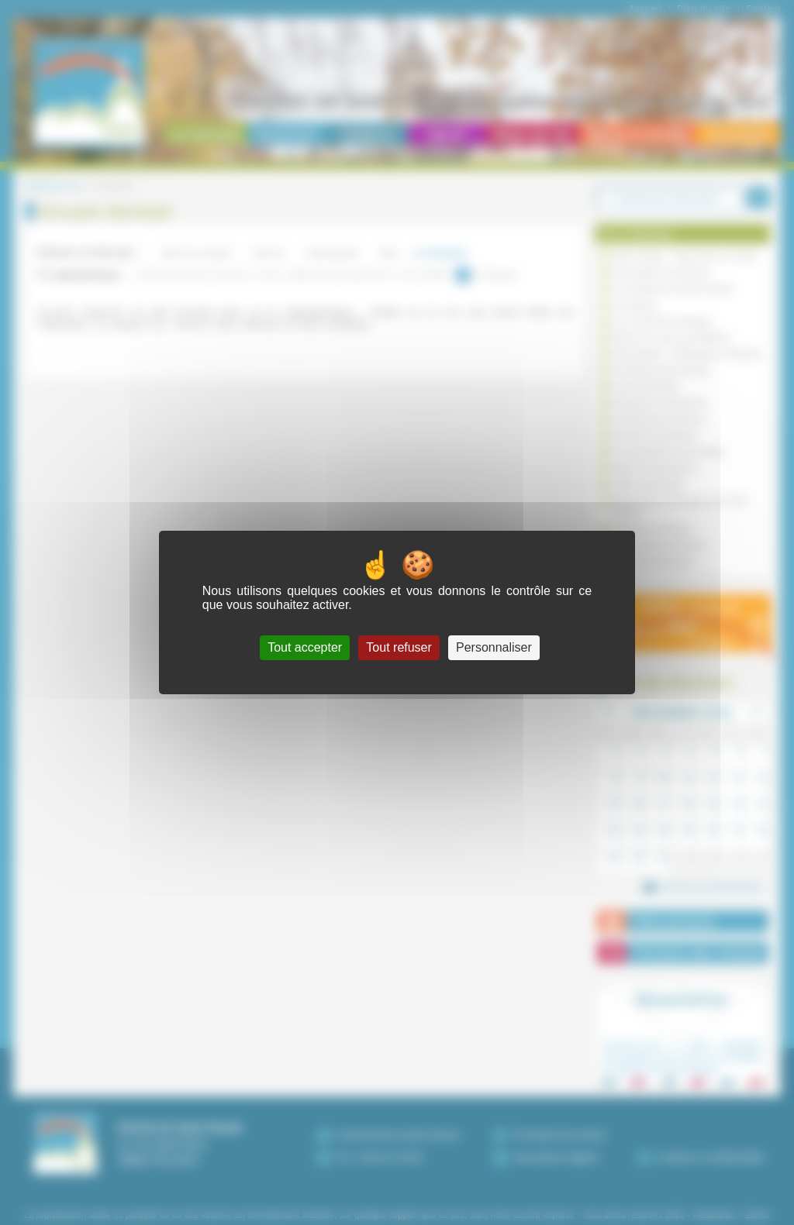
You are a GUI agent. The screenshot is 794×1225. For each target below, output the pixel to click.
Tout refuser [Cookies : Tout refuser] (398, 647)
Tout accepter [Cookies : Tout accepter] (305, 647)
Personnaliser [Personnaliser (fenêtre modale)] (494, 647)
